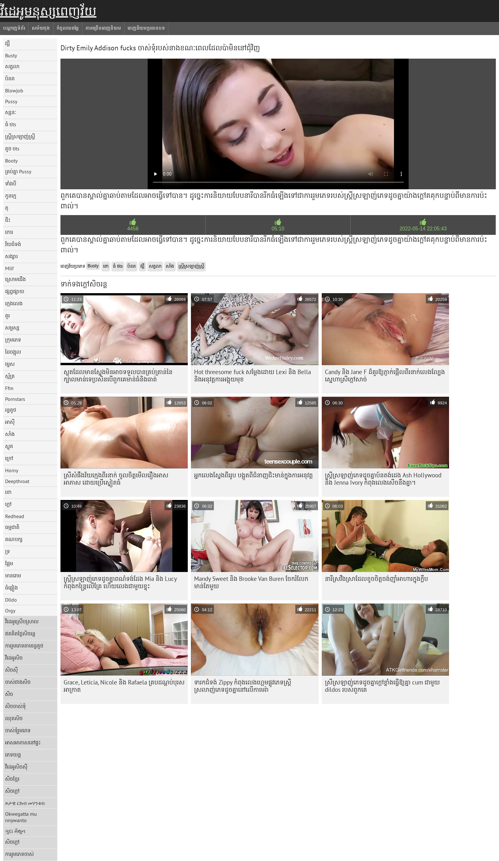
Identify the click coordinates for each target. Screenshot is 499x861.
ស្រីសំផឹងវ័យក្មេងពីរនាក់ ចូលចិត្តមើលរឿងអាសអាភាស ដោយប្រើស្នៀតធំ (116, 478)
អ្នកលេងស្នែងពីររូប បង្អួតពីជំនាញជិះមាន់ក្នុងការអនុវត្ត (253, 475)
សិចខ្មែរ (12, 779)
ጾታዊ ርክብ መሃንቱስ (25, 803)
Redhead (14, 516)
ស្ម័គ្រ (10, 376)
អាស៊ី (10, 422)
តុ (6, 208)
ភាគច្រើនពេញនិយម (103, 28)
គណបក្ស (14, 539)
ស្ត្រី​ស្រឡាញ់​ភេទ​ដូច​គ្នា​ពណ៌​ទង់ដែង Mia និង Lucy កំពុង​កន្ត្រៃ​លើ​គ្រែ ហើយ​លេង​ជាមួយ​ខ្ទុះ (120, 582)
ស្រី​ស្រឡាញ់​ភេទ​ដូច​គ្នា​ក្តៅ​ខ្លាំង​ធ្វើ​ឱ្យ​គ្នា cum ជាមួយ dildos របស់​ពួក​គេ (382, 685)
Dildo (11, 600)
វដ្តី (7, 43)
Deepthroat (17, 481)
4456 (133, 228)
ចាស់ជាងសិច (18, 682)
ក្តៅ (8, 504)
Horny (11, 470)
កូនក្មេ (10, 195)
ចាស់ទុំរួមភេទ (18, 730)
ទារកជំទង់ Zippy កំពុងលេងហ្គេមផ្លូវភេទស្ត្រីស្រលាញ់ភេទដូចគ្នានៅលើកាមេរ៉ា (242, 685)
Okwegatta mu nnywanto (21, 817)
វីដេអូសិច (14, 658)
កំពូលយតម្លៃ (68, 28)
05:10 (277, 228)
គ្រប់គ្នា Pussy (18, 171)
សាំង (10, 434)
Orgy (10, 610)
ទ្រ (7, 551)
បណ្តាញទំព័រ (14, 28)
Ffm (9, 388)
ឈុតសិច (14, 718)
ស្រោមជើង (15, 279)
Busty (11, 55)
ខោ (8, 492)
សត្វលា (12, 66)
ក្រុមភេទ (13, 339)
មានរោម (13, 575)
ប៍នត (10, 78)
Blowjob (14, 90)
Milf (9, 268)
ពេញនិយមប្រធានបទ (146, 28)
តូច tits (12, 148)
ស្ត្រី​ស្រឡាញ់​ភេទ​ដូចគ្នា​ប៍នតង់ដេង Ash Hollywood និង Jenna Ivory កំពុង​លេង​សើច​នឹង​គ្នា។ (383, 478)
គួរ (7, 315)
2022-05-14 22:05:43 (423, 228)
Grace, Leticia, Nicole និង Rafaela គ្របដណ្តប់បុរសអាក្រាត (124, 685)
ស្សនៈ (10, 112)
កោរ (9, 232)
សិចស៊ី (11, 670)
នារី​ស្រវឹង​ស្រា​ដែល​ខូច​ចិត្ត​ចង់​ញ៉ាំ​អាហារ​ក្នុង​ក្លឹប (376, 578)
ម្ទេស (10, 364)
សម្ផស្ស (12, 327)
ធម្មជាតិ (12, 527)
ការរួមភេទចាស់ (19, 854)
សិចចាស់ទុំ (15, 706)
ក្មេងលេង (14, 303)
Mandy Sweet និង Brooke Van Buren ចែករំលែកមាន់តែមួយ (251, 582)
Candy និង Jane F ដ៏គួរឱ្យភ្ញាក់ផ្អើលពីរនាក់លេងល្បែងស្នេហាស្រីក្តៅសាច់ (385, 375)
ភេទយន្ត (13, 754)
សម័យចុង (41, 28)
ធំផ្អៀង (11, 587)
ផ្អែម (9, 563)
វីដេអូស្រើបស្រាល (22, 621)
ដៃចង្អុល (13, 352)
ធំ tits (10, 124)
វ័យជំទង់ (13, 244)
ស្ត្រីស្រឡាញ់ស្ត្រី (20, 136)
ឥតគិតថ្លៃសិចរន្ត (20, 633)
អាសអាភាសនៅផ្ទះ (23, 742)
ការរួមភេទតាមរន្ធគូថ (24, 645)
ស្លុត (9, 446)
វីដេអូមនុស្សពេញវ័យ (48, 11)
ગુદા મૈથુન (15, 831)
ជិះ (8, 220)
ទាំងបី (10, 183)
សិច (9, 694)
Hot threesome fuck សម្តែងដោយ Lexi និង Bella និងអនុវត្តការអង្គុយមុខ (252, 375)
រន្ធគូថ (10, 410)
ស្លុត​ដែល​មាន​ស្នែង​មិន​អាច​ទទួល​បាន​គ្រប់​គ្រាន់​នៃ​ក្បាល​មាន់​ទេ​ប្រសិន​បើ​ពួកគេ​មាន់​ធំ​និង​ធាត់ (118, 375)
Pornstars (15, 399)
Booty (11, 160)
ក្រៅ (9, 458)
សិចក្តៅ (12, 791)
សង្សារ (11, 256)
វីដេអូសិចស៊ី (16, 766)
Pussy (11, 101)
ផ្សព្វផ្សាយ (14, 291)
